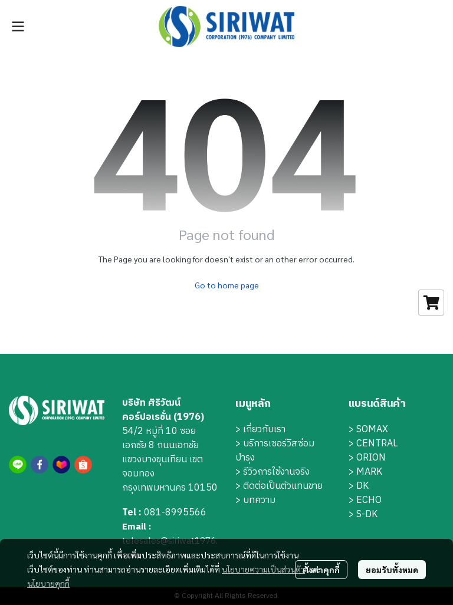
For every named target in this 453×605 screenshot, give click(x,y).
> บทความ (255, 500)
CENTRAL (377, 444)
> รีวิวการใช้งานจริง (272, 472)
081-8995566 (175, 513)
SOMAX (372, 430)
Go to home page (227, 285)
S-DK (367, 514)
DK (362, 486)
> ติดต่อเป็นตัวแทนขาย (279, 486)
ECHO (369, 500)
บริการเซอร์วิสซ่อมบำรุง (274, 451)
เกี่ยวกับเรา (264, 430)
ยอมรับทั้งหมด (392, 569)
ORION (371, 458)
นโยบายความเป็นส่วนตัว (263, 569)
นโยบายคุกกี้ (48, 583)
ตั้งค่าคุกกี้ (321, 569)
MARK (369, 472)
